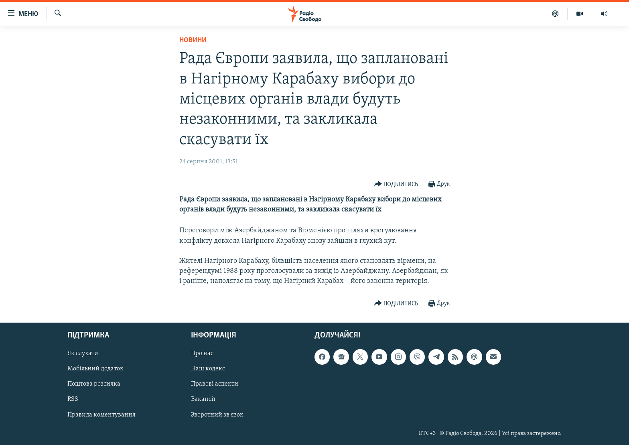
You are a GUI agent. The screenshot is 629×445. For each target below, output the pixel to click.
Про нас (202, 353)
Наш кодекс (208, 369)
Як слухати (82, 353)
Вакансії (203, 399)
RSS (72, 399)
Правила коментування (101, 414)
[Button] (396, 184)
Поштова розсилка (93, 384)
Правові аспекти (214, 384)
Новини (193, 40)
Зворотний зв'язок (217, 414)
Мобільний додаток (95, 369)
